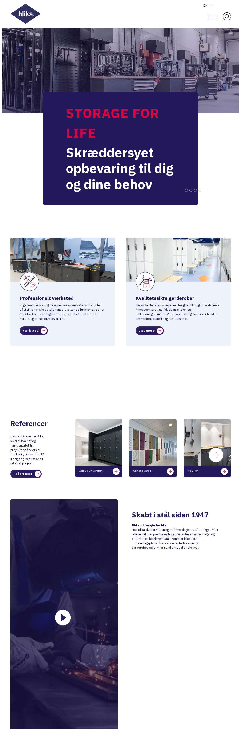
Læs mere (151, 331)
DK (207, 6)
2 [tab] (190, 190)
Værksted (35, 331)
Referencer (27, 474)
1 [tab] (186, 190)
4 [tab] (199, 190)
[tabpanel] (120, 139)
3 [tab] (195, 190)
